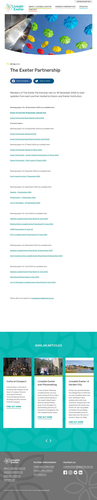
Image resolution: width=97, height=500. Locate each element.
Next (50, 440)
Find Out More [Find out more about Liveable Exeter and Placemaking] (45, 417)
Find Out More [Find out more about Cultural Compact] (14, 407)
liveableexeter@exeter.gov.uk (43, 298)
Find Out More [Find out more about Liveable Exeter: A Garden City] (76, 422)
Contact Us (9, 480)
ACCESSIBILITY (40, 474)
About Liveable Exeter (14, 468)
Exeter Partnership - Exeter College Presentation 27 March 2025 (34, 155)
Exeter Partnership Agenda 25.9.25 (23, 134)
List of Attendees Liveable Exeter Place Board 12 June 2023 (33, 282)
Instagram (70, 472)
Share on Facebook (20, 81)
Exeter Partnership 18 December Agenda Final (28, 113)
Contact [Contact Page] (33, 10)
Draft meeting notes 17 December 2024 (25, 176)
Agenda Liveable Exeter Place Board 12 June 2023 (29, 272)
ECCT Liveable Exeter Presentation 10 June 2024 (28, 235)
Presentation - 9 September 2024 (23, 197)
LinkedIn (81, 472)
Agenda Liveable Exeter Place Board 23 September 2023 (31, 250)
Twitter (75, 472)
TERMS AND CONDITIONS (44, 466)
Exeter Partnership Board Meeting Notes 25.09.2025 (29, 139)
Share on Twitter (42, 81)
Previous (46, 440)
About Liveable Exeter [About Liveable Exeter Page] (40, 7)
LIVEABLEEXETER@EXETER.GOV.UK (78, 466)
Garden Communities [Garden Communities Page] (65, 7)
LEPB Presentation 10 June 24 (21, 229)
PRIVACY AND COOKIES (43, 470)
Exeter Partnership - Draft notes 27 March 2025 (28, 160)
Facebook (65, 472)
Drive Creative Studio (43, 490)
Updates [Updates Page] (83, 7)
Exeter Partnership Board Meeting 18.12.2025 (27, 118)
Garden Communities (13, 472)
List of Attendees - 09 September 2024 (25, 203)
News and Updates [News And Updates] (12, 476)
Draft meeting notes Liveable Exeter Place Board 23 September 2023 (36, 256)
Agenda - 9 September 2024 (20, 192)
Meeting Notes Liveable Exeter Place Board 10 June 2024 (31, 224)
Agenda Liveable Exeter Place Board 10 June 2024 (29, 219)
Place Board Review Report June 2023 (24, 277)
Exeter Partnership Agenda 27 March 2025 (26, 150)
